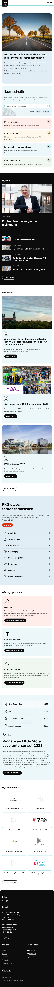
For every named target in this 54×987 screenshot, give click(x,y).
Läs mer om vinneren (12, 773)
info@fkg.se (6, 938)
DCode (22, 980)
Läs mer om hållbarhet (14, 683)
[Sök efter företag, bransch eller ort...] (27, 106)
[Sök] (47, 106)
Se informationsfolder (14, 650)
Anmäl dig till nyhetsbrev (15, 620)
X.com (30, 957)
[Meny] (49, 3)
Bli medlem (7, 525)
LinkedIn (31, 950)
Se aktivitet (11, 356)
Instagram (31, 953)
